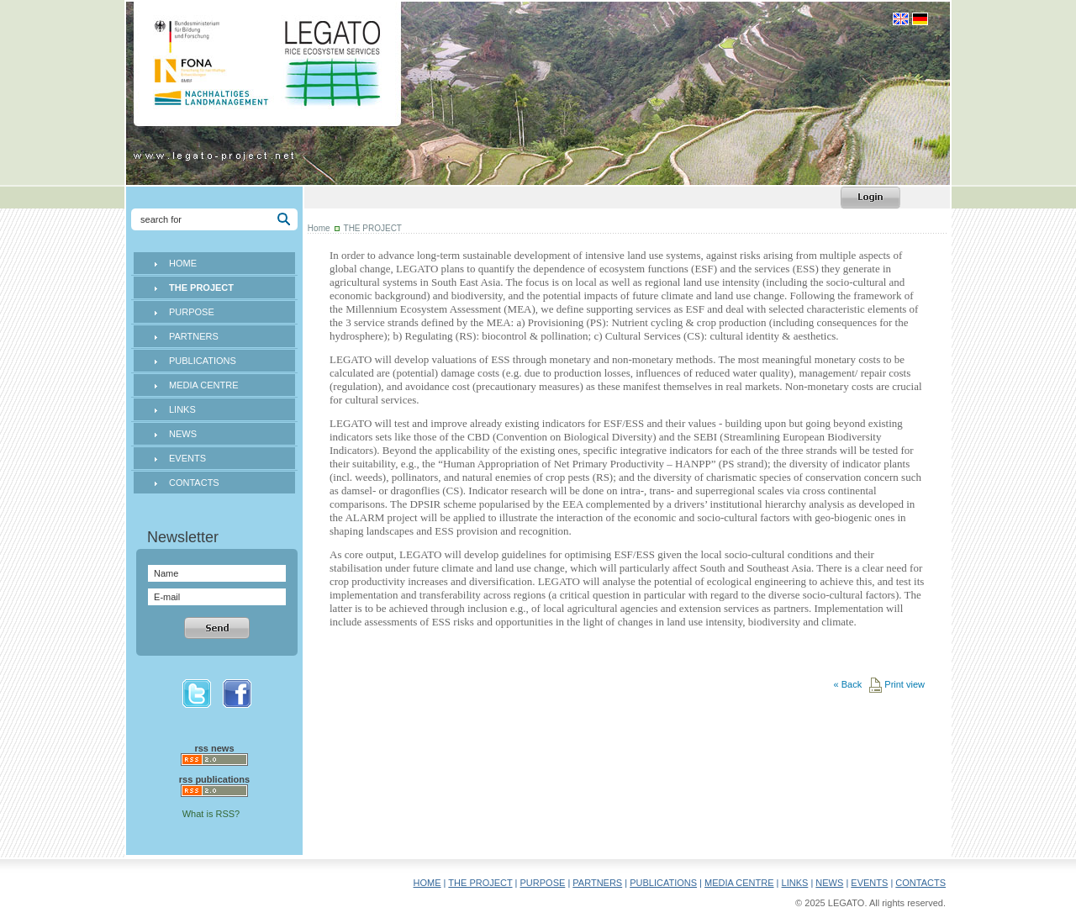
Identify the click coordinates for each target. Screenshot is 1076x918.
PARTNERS (194, 336)
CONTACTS (194, 482)
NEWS (183, 434)
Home (319, 228)
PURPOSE (191, 312)
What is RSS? (211, 814)
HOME (183, 263)
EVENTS (187, 458)
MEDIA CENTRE (204, 385)
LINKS (182, 409)
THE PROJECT (480, 883)
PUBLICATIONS (202, 361)
